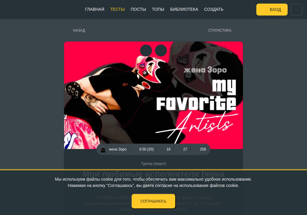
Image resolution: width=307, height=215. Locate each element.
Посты (138, 9)
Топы (158, 9)
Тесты (117, 9)
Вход (275, 9)
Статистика (219, 30)
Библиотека (184, 9)
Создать (214, 9)
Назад (79, 30)
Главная (94, 9)
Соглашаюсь (154, 201)
